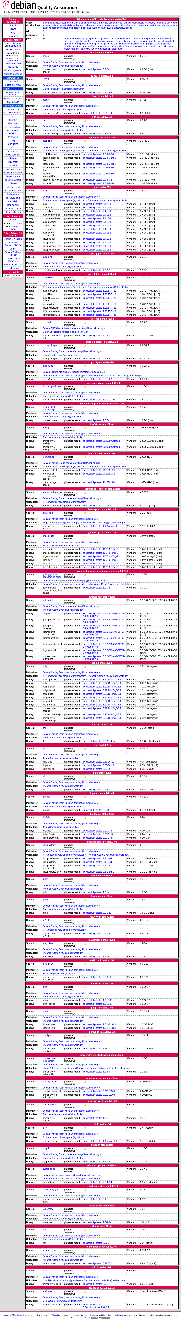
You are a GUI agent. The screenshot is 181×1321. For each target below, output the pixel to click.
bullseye (13, 183)
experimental (12, 109)
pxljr (153, 46)
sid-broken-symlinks (12, 131)
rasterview (85, 49)
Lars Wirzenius (54, 1315)
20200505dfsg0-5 (112, 441)
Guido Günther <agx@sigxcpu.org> (60, 355)
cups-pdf (130, 38)
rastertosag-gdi (71, 49)
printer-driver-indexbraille (109, 46)
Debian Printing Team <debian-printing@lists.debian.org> (71, 62)
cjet (87, 38)
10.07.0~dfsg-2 (110, 549)
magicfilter (166, 43)
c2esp (81, 38)
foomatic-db (111, 41)
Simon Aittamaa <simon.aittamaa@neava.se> (66, 1068)
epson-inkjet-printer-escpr (84, 41)
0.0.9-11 (107, 977)
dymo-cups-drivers (52, 386)
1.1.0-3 (106, 1161)
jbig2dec (122, 43)
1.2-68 (106, 956)
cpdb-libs (93, 38)
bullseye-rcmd (13, 187)
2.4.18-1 (107, 204)
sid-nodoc (13, 123)
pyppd (159, 46)
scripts (8, 63)
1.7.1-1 (106, 1118)
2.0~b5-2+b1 (109, 154)
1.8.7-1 (106, 420)
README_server (13, 70)
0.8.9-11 (107, 133)
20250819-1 (109, 470)
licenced (20, 1315)
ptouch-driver (144, 46)
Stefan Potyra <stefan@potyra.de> (60, 973)
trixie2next (13, 162)
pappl (83, 46)
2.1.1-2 (106, 865)
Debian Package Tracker (13, 253)
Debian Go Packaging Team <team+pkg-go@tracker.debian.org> (75, 580)
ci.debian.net (12, 268)
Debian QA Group (13, 239)
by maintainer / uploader (13, 93)
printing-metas (130, 46)
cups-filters (120, 38)
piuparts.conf (12, 58)
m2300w (155, 43)
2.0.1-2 (106, 1284)
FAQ (13, 32)
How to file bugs (13, 43)
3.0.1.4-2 (107, 379)
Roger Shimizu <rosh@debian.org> (60, 522)
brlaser (67, 38)
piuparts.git (133, 1315)
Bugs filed (13, 81)
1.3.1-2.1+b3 (109, 1024)
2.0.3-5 (106, 270)
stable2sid (13, 201)
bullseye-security (13, 190)
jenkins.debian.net (13, 264)
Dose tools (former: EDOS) (13, 243)
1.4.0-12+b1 (109, 399)
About (13, 25)
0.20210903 (109, 1091)
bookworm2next (13, 180)
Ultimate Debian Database (13, 259)
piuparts (6, 1315)
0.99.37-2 (108, 1263)
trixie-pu (13, 158)
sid (12, 116)
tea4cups (117, 49)
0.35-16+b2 (108, 762)
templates (16, 46)
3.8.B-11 (107, 913)
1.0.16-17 (108, 1000)
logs (19, 63)
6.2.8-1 (106, 69)
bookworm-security (12, 172)
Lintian (13, 249)
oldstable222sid (13, 208)
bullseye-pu (13, 194)
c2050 (75, 38)
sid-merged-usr (13, 127)
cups (101, 38)
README (13, 67)
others (120, 1315)
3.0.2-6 (106, 335)
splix (110, 49)
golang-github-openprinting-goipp (52, 575)
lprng (148, 43)
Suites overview (13, 85)
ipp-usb (113, 43)
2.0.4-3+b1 (108, 1182)
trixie (13, 147)
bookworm (13, 165)
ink (107, 43)
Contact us (12, 36)
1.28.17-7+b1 (109, 291)
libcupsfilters (133, 43)
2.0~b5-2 (107, 180)
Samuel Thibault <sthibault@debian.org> (110, 1068)
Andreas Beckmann (90, 1315)
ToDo (13, 229)
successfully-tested (92, 69)
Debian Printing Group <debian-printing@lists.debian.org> (72, 351)
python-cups (169, 46)
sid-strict (13, 120)
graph (16, 102)
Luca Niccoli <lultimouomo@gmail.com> (63, 1280)
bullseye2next (13, 198)
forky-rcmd (13, 144)
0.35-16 (107, 769)
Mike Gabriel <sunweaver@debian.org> (121, 375)
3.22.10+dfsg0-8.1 (112, 679)
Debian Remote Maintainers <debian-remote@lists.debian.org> (74, 372)
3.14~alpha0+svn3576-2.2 (96, 1307)
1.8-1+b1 (107, 1222)
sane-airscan (101, 49)
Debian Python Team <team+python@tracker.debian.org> (71, 1175)
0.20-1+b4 (108, 831)
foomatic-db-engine (127, 41)
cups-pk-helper (143, 38)
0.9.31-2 (107, 810)
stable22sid (16, 89)
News (13, 29)
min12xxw (69, 46)
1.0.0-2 (106, 588)
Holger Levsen (108, 1315)
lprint (142, 43)
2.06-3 (106, 1243)
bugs (19, 223)
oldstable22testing (13, 212)
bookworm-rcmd (13, 169)
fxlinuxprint (143, 41)
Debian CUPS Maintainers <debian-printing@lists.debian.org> (74, 328)
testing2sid (12, 137)
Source (13, 219)
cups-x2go (156, 38)
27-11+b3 (108, 113)
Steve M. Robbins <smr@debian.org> (61, 545)
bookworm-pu (13, 176)
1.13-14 (107, 1048)
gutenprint (88, 43)
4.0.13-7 (107, 505)
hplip (96, 43)
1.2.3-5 (106, 1072)
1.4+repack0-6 (110, 1141)
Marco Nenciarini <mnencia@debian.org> (63, 89)
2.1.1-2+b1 (108, 858)
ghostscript (154, 41)
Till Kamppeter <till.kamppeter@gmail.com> (64, 150)
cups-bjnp (109, 38)
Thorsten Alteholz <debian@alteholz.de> (63, 66)
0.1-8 (105, 1199)
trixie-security (12, 154)
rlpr (92, 49)
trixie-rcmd (13, 151)
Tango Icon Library (78, 1317)
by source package (12, 98)
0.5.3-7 (106, 789)
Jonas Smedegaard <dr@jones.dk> (60, 758)
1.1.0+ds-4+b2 (110, 526)
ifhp (101, 43)
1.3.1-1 (106, 892)
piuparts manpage (13, 74)
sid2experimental (12, 112)
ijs (105, 43)
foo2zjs (101, 41)
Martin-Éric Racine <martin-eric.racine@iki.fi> (65, 332)
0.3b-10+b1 (108, 92)
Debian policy (13, 49)
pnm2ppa (91, 46)
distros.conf (12, 60)
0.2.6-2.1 (107, 358)
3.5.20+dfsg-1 (110, 741)
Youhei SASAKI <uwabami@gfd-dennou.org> (102, 522)
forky (12, 140)
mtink (77, 46)
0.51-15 (107, 933)
